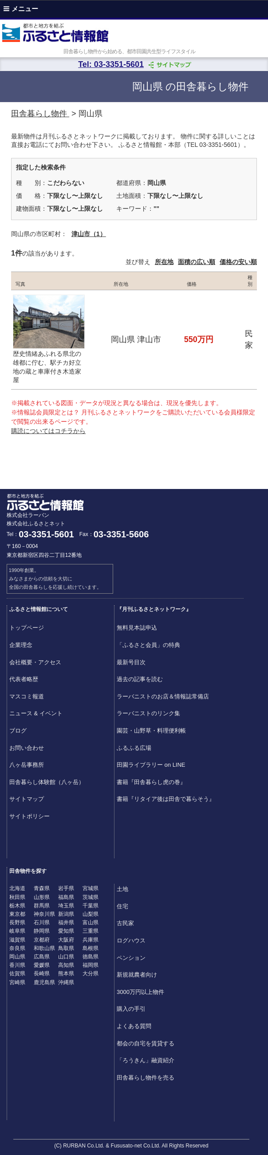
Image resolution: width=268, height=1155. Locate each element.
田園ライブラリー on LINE (151, 764)
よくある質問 (134, 1026)
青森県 (42, 888)
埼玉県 (66, 906)
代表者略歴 (23, 679)
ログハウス (131, 940)
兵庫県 (91, 940)
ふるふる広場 (134, 748)
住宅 (122, 906)
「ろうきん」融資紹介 (145, 1060)
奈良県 (17, 948)
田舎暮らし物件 (40, 113)
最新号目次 (131, 662)
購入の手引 (131, 1008)
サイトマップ (26, 799)
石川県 (42, 922)
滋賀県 (17, 940)
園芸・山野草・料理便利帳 (151, 730)
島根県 (91, 948)
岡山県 (17, 957)
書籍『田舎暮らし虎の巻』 (151, 782)
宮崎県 (17, 982)
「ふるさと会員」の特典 (148, 645)
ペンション (131, 957)
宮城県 (91, 888)
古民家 (125, 923)
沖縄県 (66, 982)
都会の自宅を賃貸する (145, 1043)
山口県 (66, 957)
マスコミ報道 (26, 696)
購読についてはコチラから (48, 430)
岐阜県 (17, 931)
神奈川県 (44, 914)
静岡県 (42, 931)
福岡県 (91, 965)
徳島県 (91, 957)
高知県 (66, 965)
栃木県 (17, 906)
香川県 (17, 965)
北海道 (17, 888)
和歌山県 (44, 948)
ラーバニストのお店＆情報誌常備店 (163, 696)
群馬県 (42, 906)
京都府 (42, 940)
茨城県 (91, 897)
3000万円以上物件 (140, 992)
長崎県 (42, 973)
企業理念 (20, 645)
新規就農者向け (137, 974)
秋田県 (17, 897)
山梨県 (91, 914)
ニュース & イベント (36, 713)
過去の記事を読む (140, 679)
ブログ (18, 730)
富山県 (91, 922)
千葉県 (91, 906)
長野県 (17, 922)
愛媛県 (42, 965)
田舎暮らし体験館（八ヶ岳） (46, 782)
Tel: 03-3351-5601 (111, 64)
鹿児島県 (44, 982)
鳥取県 (66, 948)
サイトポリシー (29, 816)
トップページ (26, 627)
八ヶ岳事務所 (26, 764)
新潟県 (66, 914)
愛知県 (66, 931)
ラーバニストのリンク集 (148, 713)
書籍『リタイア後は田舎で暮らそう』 (166, 799)
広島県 (42, 957)
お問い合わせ (26, 748)
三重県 (91, 931)
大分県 (91, 973)
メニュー (21, 8)
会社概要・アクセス (35, 662)
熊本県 (66, 973)
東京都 (17, 914)
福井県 (66, 922)
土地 (122, 889)
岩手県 (66, 888)
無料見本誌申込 (137, 627)
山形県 (42, 897)
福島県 (66, 897)
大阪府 (66, 940)
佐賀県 (17, 973)
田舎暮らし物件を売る (145, 1077)
